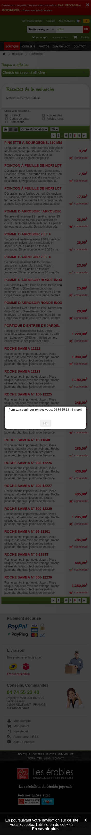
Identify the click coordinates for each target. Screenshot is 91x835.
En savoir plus (45, 829)
